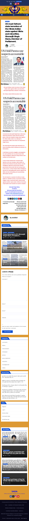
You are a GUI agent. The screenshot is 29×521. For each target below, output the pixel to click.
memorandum (5, 348)
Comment (5, 279)
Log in (3, 409)
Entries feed (5, 413)
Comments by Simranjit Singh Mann (13, 248)
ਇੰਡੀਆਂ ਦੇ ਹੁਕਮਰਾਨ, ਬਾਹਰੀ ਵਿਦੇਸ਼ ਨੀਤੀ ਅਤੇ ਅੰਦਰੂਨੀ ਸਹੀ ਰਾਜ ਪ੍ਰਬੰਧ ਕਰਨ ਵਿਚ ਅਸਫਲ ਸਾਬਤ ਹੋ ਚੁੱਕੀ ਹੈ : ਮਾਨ (13, 453)
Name (4, 304)
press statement (11, 232)
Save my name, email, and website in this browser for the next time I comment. (14, 327)
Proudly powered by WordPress (8, 502)
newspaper (5, 351)
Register (4, 406)
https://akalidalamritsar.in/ (16, 193)
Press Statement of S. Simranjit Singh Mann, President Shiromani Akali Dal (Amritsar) (14, 235)
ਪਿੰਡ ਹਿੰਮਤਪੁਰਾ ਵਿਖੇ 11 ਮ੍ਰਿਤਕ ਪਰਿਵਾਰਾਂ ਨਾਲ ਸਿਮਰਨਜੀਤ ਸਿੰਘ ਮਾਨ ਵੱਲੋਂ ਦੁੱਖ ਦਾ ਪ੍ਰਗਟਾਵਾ (13, 467)
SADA (14, 9)
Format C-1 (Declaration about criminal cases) (11, 518)
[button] (24, 14)
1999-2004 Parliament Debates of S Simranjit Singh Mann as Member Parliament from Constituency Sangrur (14, 514)
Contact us (21, 510)
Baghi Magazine (24, 518)
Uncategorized (5, 364)
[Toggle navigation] (13, 15)
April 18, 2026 (7, 441)
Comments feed (6, 416)
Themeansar (24, 502)
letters (3, 345)
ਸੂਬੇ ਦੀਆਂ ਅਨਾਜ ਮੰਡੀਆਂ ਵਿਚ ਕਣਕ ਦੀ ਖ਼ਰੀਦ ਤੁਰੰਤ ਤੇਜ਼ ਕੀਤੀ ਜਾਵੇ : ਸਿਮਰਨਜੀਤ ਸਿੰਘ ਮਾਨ (13, 439)
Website (4, 317)
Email (4, 310)
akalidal (12, 44)
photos (4, 355)
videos (3, 367)
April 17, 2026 (7, 455)
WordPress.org (5, 419)
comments (7, 21)
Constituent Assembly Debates (12, 510)
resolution (4, 361)
